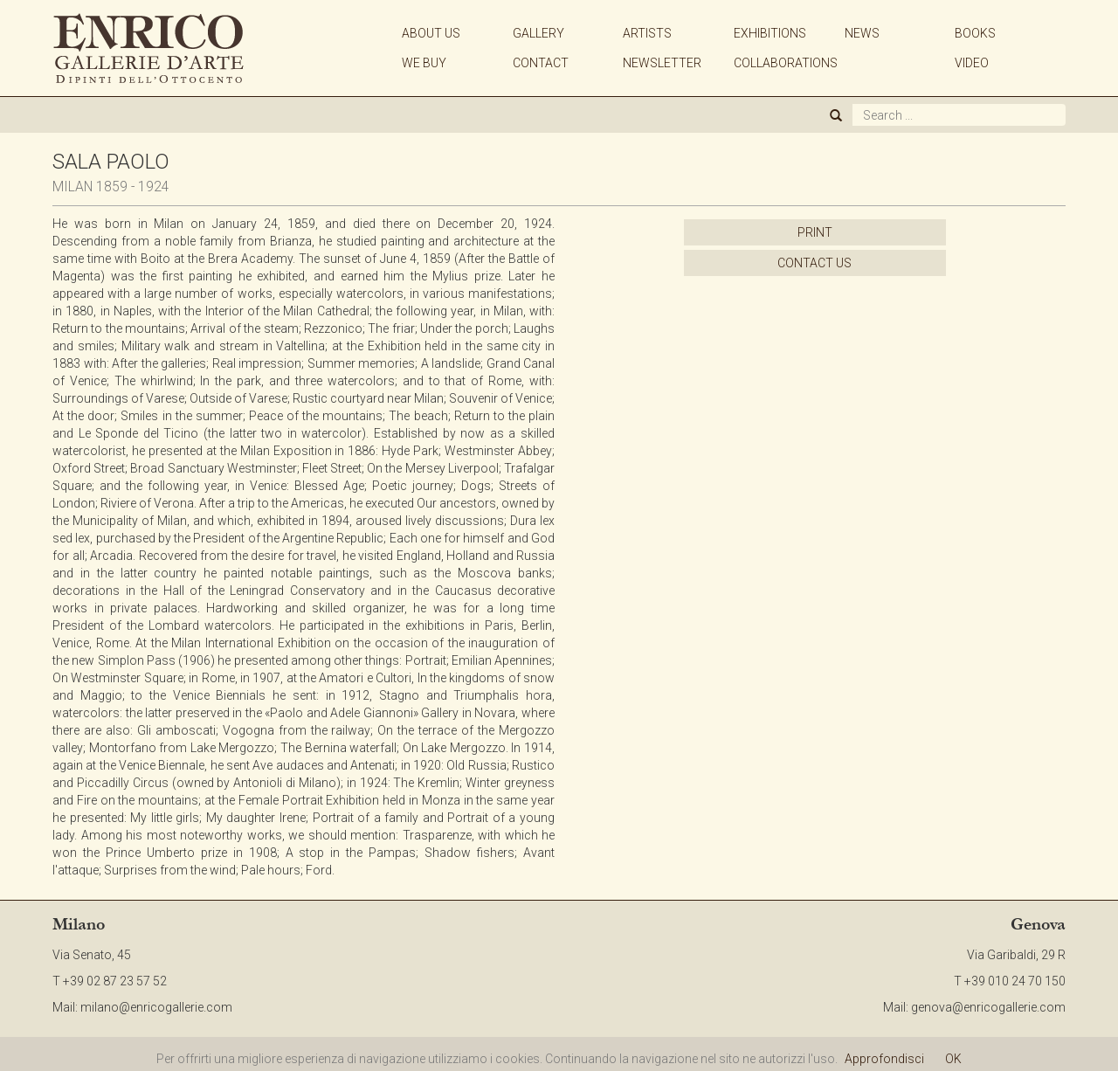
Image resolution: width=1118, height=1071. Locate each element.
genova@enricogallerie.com (988, 1007)
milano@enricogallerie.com (156, 1007)
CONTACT (541, 63)
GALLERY (538, 33)
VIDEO (972, 63)
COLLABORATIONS (786, 63)
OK (953, 1059)
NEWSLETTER (662, 63)
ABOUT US (431, 33)
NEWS (862, 33)
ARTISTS (647, 33)
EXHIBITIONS (770, 33)
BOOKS (975, 33)
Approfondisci (884, 1059)
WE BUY (424, 63)
